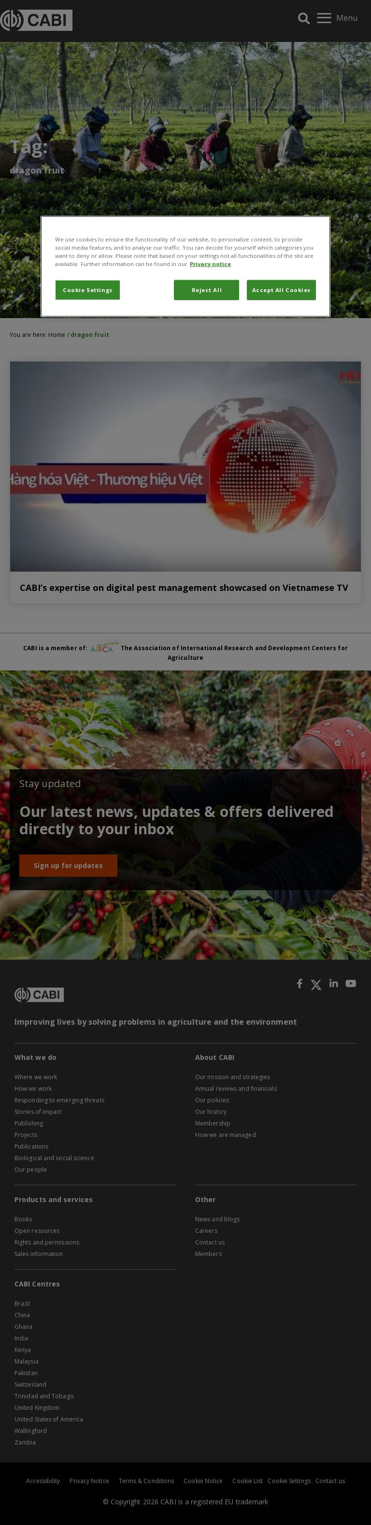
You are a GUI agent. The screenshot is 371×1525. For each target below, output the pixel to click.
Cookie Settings (88, 290)
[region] (185, 266)
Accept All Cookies (281, 290)
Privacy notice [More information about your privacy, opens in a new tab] (210, 263)
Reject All (207, 290)
